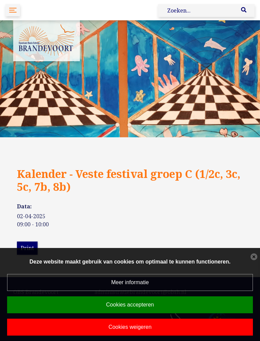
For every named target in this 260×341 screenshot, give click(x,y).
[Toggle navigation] (12, 10)
